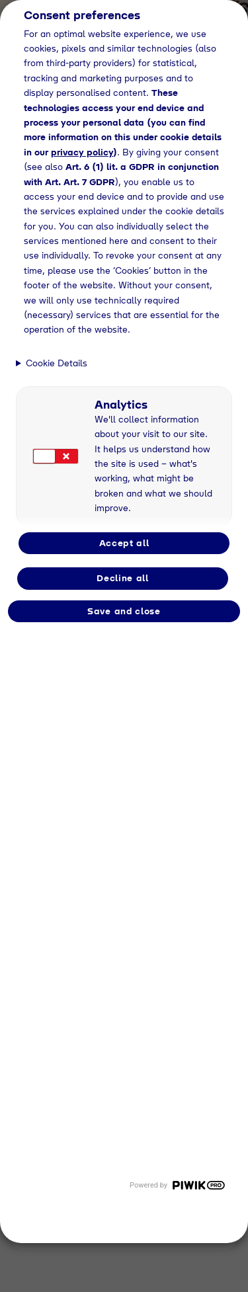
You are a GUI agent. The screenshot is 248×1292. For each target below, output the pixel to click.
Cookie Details (56, 363)
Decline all (123, 578)
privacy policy (82, 152)
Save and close (124, 611)
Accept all (124, 543)
